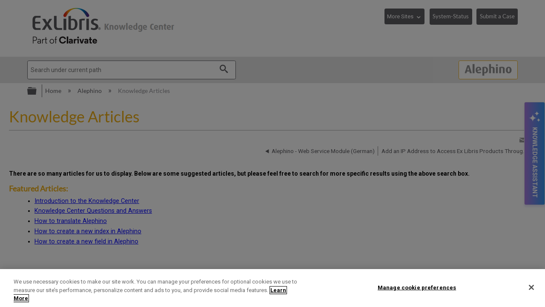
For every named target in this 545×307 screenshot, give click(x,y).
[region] (272, 288)
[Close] (531, 287)
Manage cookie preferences (417, 287)
